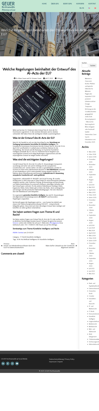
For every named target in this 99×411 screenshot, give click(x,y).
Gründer (91, 296)
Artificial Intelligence (31, 239)
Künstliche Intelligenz (34, 237)
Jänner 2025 (92, 197)
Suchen (84, 63)
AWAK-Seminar (18, 233)
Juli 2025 (91, 185)
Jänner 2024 (92, 240)
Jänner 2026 (92, 157)
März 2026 (92, 152)
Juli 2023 (91, 268)
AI (18, 239)
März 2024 (92, 235)
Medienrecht (93, 324)
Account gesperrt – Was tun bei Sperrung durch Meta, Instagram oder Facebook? (90, 124)
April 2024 (92, 233)
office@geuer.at (54, 223)
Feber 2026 (92, 154)
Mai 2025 (92, 187)
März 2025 (92, 192)
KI (39, 239)
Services (15, 223)
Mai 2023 (92, 274)
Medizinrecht (93, 326)
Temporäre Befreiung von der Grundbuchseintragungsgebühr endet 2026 (90, 112)
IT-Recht (23, 237)
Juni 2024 (92, 228)
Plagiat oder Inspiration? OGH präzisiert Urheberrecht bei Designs (90, 99)
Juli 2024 (91, 225)
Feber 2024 (92, 238)
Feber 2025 (92, 195)
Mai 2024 (92, 230)
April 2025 (92, 190)
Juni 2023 (92, 271)
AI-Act (21, 239)
